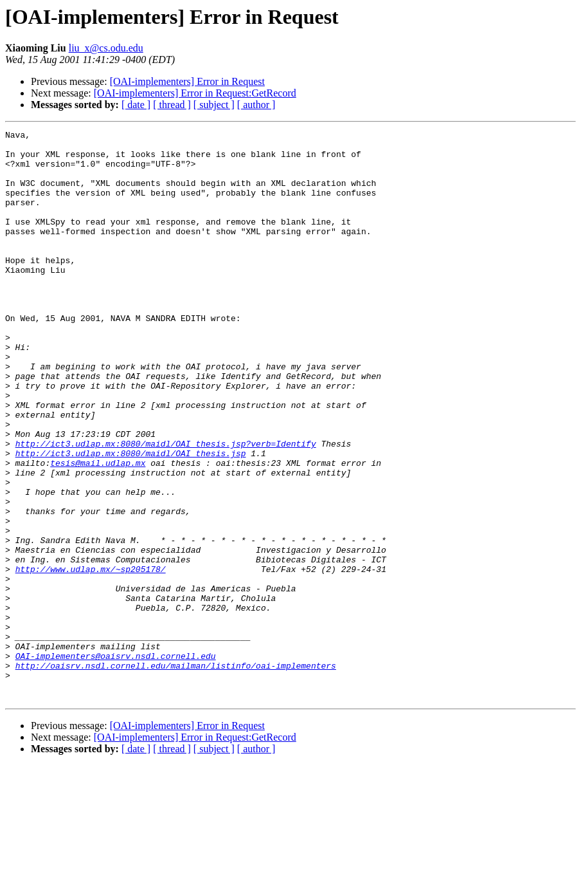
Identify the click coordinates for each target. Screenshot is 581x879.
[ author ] (256, 104)
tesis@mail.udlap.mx (97, 530)
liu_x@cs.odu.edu (106, 47)
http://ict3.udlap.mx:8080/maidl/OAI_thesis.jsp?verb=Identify (165, 507)
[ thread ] (172, 104)
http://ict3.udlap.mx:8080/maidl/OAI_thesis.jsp (130, 518)
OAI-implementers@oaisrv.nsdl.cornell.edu (115, 762)
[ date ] (135, 104)
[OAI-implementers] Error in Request (187, 81)
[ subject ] (214, 104)
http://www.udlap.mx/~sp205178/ (90, 657)
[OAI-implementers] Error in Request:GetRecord (195, 93)
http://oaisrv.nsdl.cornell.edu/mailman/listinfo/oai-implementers (175, 773)
